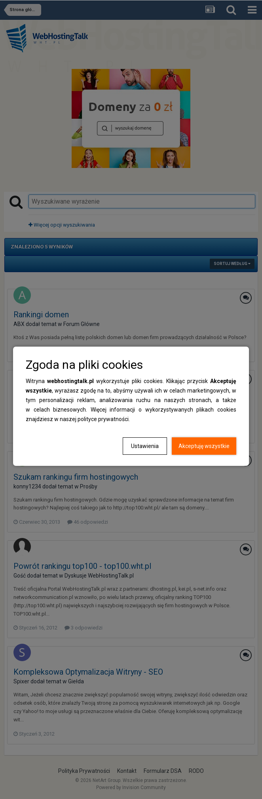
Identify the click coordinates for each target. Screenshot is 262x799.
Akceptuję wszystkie (204, 446)
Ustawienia (145, 446)
